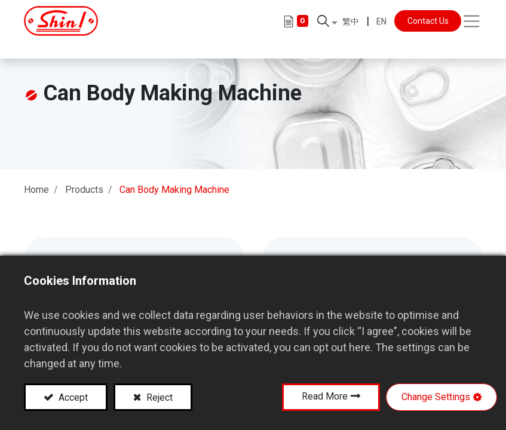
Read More (325, 396)
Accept (72, 397)
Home (36, 179)
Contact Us (428, 24)
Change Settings (435, 397)
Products (84, 179)
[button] (327, 24)
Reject (158, 397)
